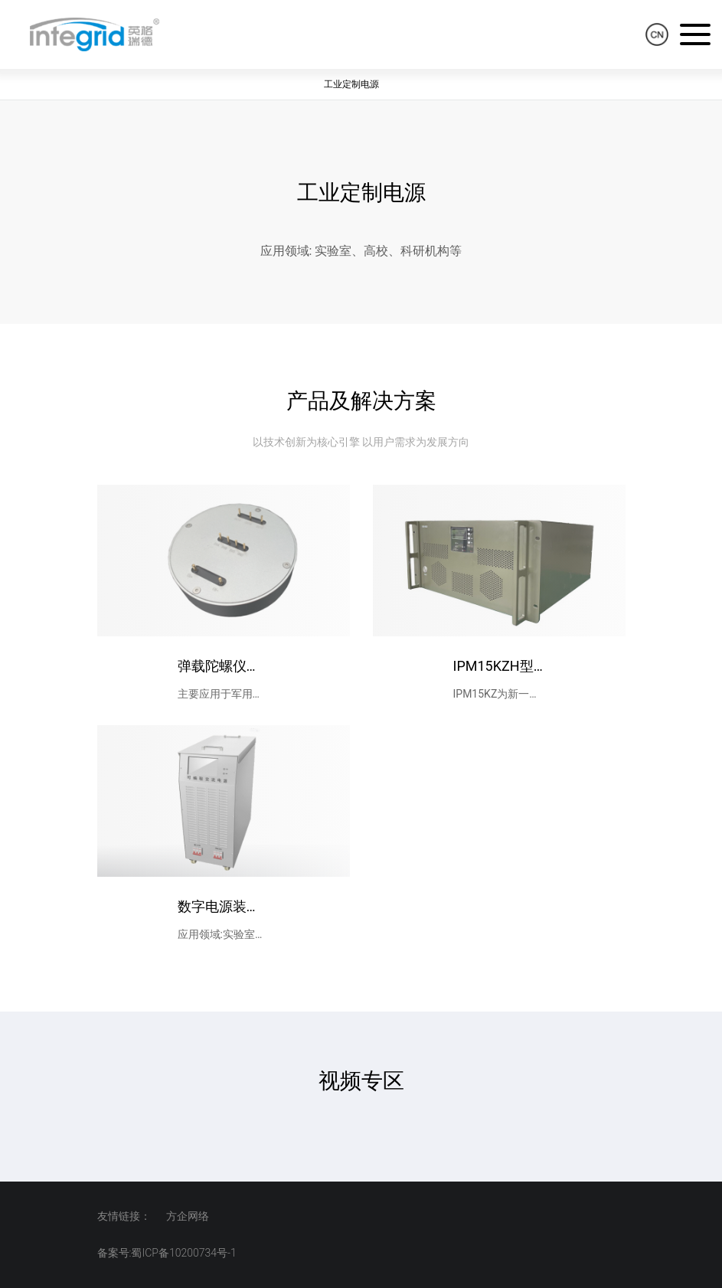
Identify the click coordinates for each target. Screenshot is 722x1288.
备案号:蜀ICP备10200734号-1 (167, 1253)
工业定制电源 (351, 84)
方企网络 (187, 1216)
